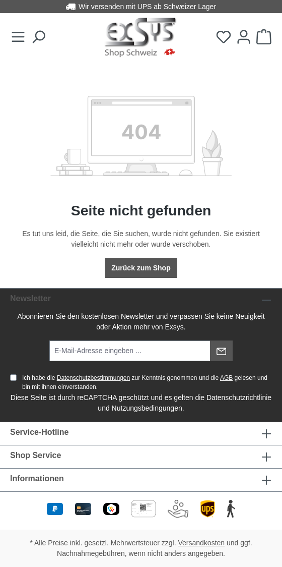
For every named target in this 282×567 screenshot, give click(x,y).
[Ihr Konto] (244, 37)
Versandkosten (201, 543)
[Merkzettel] (224, 37)
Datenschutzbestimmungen (93, 377)
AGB (226, 377)
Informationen (37, 478)
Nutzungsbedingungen (147, 408)
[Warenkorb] (264, 37)
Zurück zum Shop (140, 268)
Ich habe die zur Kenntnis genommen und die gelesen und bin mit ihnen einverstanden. (144, 382)
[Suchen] (38, 37)
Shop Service (35, 455)
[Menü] (18, 37)
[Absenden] (221, 351)
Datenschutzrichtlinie (238, 397)
